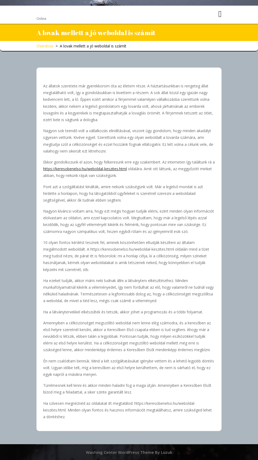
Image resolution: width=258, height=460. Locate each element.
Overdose (51, 11)
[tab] (220, 14)
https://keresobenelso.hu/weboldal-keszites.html (85, 168)
